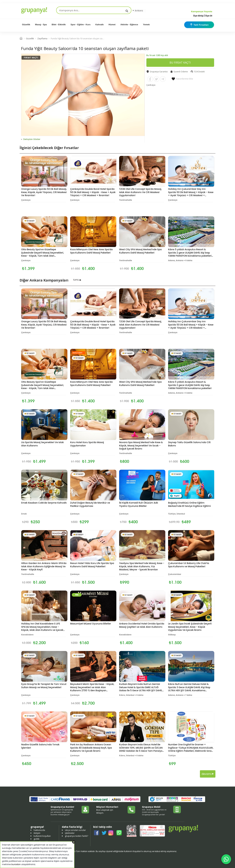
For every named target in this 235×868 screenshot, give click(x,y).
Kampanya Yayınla (201, 11)
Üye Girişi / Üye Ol (202, 15)
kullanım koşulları (42, 835)
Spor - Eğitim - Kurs (80, 24)
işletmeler (70, 833)
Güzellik (26, 24)
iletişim (37, 833)
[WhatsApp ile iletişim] (226, 859)
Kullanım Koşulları (132, 851)
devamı (208, 774)
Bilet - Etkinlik (59, 24)
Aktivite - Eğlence (129, 24)
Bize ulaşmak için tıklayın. (104, 811)
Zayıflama (42, 38)
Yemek (146, 24)
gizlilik (36, 838)
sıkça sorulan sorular (75, 830)
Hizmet (112, 24)
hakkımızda (39, 830)
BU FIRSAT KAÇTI (180, 62)
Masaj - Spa (41, 24)
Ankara (137, 10)
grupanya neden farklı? (76, 835)
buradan (16, 864)
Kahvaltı (99, 24)
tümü (76, 279)
